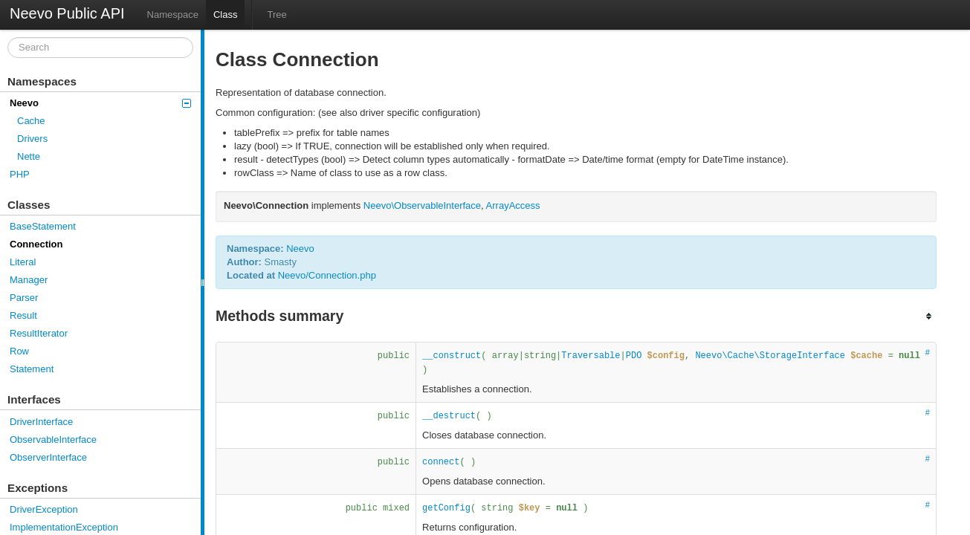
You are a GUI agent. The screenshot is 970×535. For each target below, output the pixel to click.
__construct (451, 356)
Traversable (590, 356)
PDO (634, 356)
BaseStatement (43, 226)
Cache (31, 120)
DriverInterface (41, 421)
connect (440, 462)
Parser (24, 297)
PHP (20, 174)
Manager (29, 279)
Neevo (100, 102)
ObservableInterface (53, 439)
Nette (28, 156)
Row (19, 351)
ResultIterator (39, 333)
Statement (32, 368)
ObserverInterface (48, 457)
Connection (36, 244)
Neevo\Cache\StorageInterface (770, 356)
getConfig (446, 508)
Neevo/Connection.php (327, 275)
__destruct (449, 416)
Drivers (32, 138)
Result (23, 315)
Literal (23, 262)
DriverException (44, 509)
